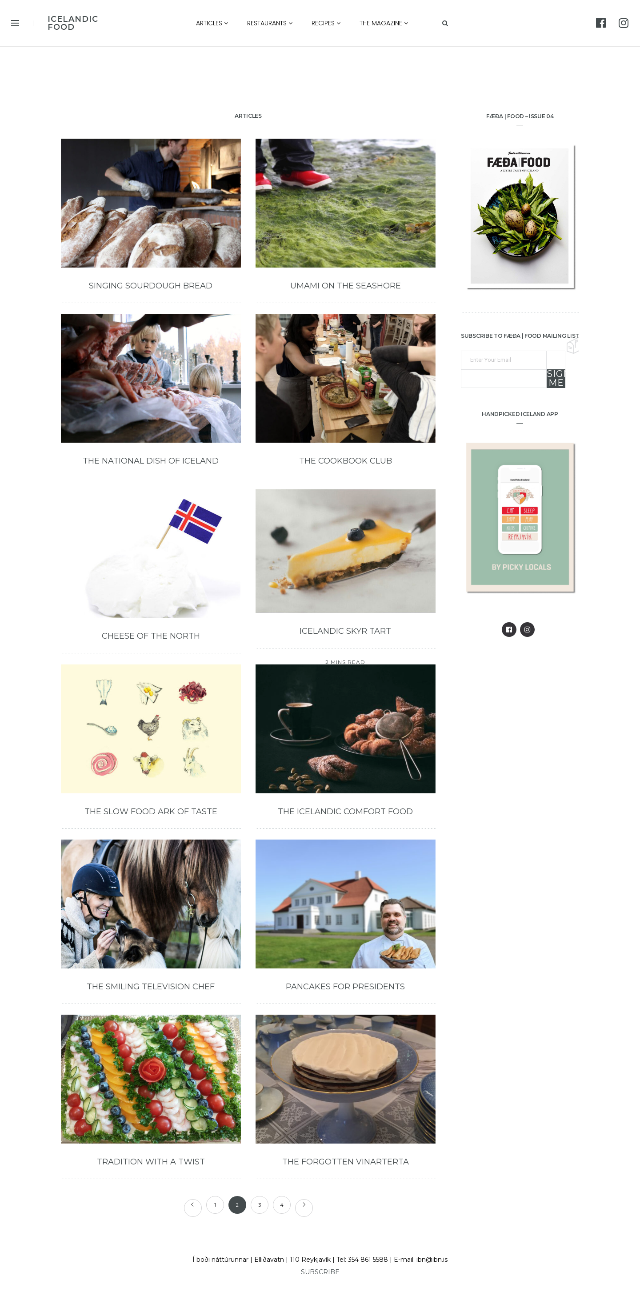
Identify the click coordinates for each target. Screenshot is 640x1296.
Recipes (326, 23)
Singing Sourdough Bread (150, 286)
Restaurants (269, 23)
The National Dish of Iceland (151, 461)
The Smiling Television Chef (151, 987)
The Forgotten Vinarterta (345, 1162)
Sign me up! (556, 378)
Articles (212, 23)
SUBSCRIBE (320, 1272)
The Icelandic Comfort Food (345, 811)
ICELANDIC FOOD (73, 23)
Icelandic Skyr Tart (345, 631)
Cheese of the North (151, 636)
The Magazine (384, 23)
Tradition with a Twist (151, 1162)
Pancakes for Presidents (345, 987)
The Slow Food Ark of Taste (150, 811)
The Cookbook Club (345, 461)
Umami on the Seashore (345, 286)
